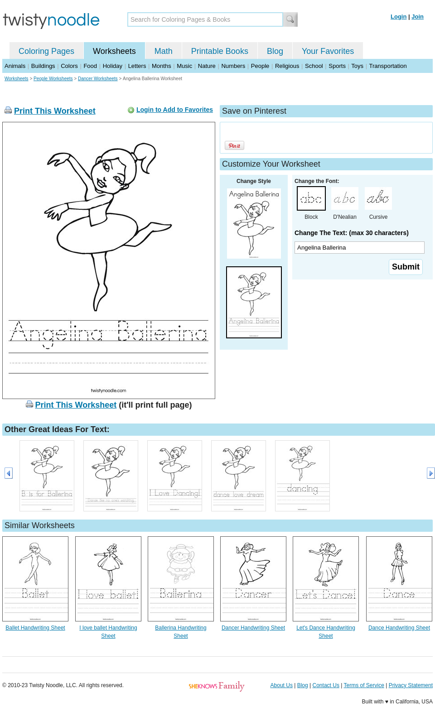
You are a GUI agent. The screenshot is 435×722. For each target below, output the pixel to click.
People (260, 66)
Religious (287, 66)
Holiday (112, 66)
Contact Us (326, 685)
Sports (337, 66)
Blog (275, 51)
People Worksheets (53, 78)
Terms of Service (363, 685)
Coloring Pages (46, 51)
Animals (15, 66)
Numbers (233, 66)
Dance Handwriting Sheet (399, 628)
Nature (207, 66)
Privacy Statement (411, 685)
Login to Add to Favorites (174, 109)
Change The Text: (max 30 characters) (352, 232)
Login (398, 16)
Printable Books (219, 51)
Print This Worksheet (55, 111)
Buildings (43, 66)
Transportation (387, 66)
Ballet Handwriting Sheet (35, 628)
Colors (69, 66)
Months (161, 66)
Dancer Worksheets (98, 78)
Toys (357, 66)
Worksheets (114, 51)
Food (90, 66)
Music (184, 66)
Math (164, 51)
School (314, 66)
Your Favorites (328, 51)
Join (417, 16)
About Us (282, 685)
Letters (137, 66)
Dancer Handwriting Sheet (253, 628)
